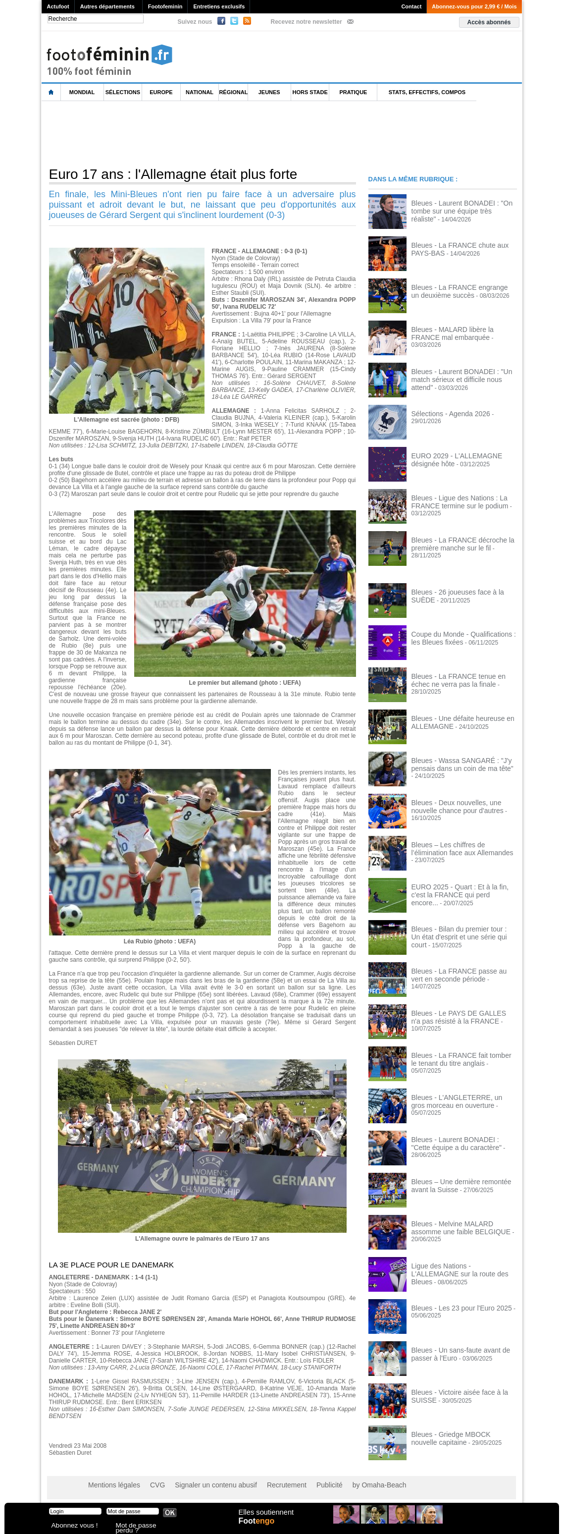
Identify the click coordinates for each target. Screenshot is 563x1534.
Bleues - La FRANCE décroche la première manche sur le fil (455, 543)
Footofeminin (165, 6)
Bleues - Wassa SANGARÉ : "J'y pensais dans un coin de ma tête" (455, 763)
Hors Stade (310, 92)
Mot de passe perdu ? (142, 1526)
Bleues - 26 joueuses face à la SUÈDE (462, 591)
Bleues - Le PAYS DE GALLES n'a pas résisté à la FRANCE (462, 1016)
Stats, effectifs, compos (427, 92)
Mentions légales (110, 1484)
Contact (411, 6)
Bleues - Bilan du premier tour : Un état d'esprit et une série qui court (462, 932)
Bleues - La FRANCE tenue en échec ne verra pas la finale (460, 679)
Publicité (301, 1484)
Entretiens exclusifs (219, 6)
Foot (259, 1528)
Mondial (82, 92)
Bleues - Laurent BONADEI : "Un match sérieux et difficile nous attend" (463, 375)
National (199, 92)
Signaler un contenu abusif (200, 1484)
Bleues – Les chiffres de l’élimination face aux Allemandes (459, 848)
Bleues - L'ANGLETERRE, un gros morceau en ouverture (457, 1100)
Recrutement (263, 1484)
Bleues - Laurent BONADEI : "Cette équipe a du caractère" (458, 1143)
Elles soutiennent (265, 1518)
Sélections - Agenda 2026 (445, 413)
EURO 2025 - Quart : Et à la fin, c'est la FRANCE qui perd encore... (463, 890)
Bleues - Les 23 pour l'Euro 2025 (454, 1307)
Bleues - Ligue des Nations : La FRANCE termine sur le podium (453, 501)
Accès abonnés (489, 22)
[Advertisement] (222, 133)
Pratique (353, 92)
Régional (233, 92)
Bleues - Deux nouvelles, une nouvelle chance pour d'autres (461, 806)
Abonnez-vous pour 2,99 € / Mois (474, 6)
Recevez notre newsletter (306, 21)
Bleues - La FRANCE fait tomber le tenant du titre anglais (457, 1058)
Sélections (122, 92)
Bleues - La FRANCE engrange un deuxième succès (457, 290)
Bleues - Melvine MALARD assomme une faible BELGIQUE (460, 1227)
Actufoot (58, 6)
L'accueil (51, 92)
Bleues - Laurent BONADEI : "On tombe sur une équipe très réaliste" (463, 206)
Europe (161, 92)
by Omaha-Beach (345, 1484)
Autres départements (107, 6)
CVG (149, 1484)
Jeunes (269, 92)
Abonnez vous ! (70, 1526)
